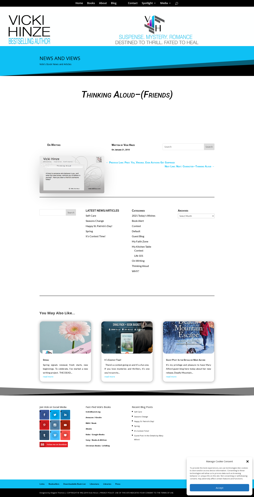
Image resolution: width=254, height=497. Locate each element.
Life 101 (138, 255)
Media (163, 3)
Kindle (98, 417)
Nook (94, 423)
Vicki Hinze (129, 145)
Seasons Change (95, 220)
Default (136, 231)
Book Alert (138, 220)
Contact (131, 3)
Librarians (94, 484)
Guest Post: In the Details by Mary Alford (185, 360)
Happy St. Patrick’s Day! (99, 225)
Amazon (90, 417)
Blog (115, 3)
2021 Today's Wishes (143, 215)
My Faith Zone (140, 241)
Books (92, 3)
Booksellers (54, 484)
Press (117, 484)
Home (80, 3)
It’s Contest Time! (95, 236)
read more (48, 376)
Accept (219, 487)
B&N (88, 423)
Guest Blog (138, 236)
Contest (136, 225)
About (104, 3)
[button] (247, 461)
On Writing (54, 145)
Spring (89, 231)
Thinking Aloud (140, 265)
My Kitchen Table (141, 246)
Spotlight (146, 3)
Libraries (107, 484)
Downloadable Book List (74, 484)
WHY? (135, 271)
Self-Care (91, 215)
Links (42, 484)
